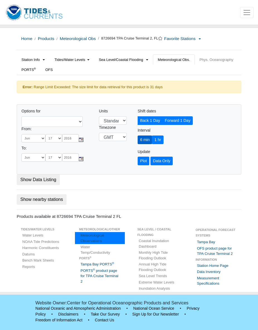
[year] (70, 138)
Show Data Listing (38, 179)
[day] (53, 138)
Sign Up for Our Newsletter (155, 314)
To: (24, 148)
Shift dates (147, 111)
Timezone (107, 127)
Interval (144, 130)
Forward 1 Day (178, 120)
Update (144, 151)
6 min (145, 139)
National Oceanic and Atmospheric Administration (78, 308)
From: (26, 129)
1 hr (157, 139)
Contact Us (104, 320)
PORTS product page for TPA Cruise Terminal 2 (99, 276)
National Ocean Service (153, 308)
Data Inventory (209, 272)
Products (46, 38)
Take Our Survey (105, 314)
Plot (143, 161)
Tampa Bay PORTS (97, 264)
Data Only (161, 161)
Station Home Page (212, 265)
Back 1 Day (150, 120)
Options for (30, 111)
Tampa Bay (206, 242)
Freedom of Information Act (58, 320)
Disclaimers (68, 314)
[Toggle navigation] (247, 12)
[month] (33, 138)
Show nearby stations (41, 199)
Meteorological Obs (78, 38)
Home (26, 38)
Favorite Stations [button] (182, 38)
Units (103, 111)
